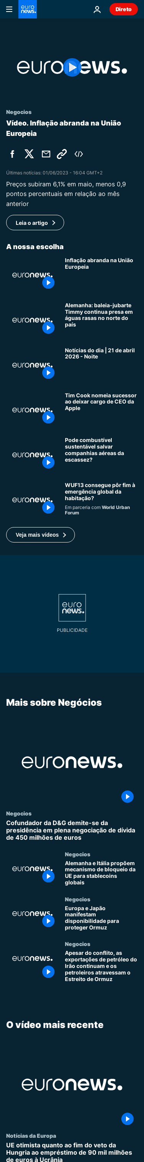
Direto (124, 9)
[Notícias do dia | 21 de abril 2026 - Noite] (101, 365)
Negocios (18, 813)
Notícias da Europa (31, 1135)
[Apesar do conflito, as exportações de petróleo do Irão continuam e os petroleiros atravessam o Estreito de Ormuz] (101, 966)
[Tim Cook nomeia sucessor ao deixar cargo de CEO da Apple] (101, 410)
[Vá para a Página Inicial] (27, 9)
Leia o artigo (32, 222)
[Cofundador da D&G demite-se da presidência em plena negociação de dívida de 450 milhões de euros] (72, 830)
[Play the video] (72, 67)
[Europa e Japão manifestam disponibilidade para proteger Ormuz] (101, 918)
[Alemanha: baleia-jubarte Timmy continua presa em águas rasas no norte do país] (101, 320)
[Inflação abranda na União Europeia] (101, 275)
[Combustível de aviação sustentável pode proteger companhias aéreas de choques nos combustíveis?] (101, 455)
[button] (40, 534)
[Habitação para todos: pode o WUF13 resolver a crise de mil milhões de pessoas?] (101, 500)
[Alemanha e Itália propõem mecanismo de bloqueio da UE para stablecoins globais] (101, 873)
